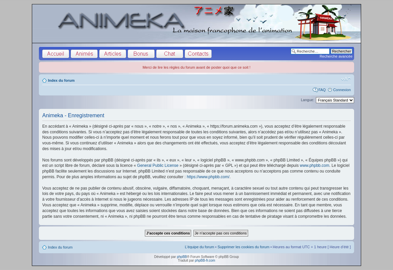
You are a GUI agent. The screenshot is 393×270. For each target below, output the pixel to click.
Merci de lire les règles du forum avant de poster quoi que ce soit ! (196, 67)
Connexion (342, 90)
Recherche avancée (336, 56)
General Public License (157, 165)
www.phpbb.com (314, 165)
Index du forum (61, 80)
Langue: (307, 100)
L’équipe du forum (199, 247)
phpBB (182, 257)
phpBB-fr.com (205, 260)
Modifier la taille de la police (346, 79)
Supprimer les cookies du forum (244, 247)
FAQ (322, 90)
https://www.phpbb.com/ (208, 177)
